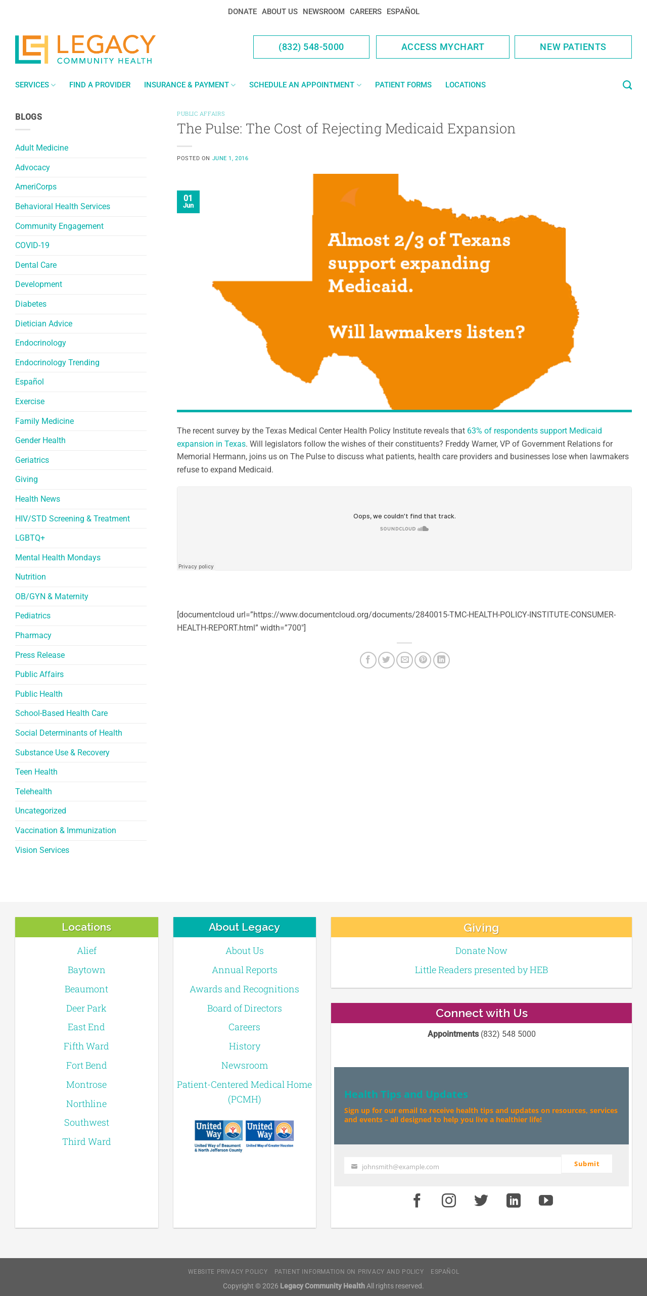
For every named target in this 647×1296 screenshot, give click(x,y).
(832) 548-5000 (311, 46)
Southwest (86, 1122)
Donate (242, 11)
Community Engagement (59, 226)
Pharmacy (33, 635)
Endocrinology (40, 343)
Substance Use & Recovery (62, 752)
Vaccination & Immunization (65, 830)
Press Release (40, 655)
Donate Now (481, 950)
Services (35, 85)
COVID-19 (32, 245)
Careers (366, 11)
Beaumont (86, 989)
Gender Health (40, 440)
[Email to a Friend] (404, 660)
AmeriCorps (36, 186)
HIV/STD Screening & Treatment (72, 518)
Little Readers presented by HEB (481, 970)
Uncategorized (40, 810)
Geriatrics (32, 460)
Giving (26, 479)
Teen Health (36, 772)
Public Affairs (39, 674)
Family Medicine (44, 421)
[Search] (627, 85)
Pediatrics (33, 615)
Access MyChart (443, 46)
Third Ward (86, 1141)
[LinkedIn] (441, 660)
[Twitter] (386, 660)
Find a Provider (99, 84)
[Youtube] (546, 1197)
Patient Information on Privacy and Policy (349, 1268)
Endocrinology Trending (57, 362)
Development (38, 284)
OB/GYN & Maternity (51, 596)
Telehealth (33, 791)
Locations (465, 84)
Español (403, 11)
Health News (37, 499)
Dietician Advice (43, 323)
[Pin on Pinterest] (422, 660)
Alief (87, 950)
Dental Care (36, 265)
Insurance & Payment (190, 85)
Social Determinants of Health (68, 733)
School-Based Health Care (61, 713)
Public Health (39, 694)
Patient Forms (403, 84)
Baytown (87, 970)
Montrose (86, 1084)
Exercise (29, 401)
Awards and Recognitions (244, 989)
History (244, 1046)
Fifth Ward (86, 1046)
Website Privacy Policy (227, 1268)
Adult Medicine (41, 148)
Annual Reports (245, 970)
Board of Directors (244, 1008)
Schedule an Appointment (305, 85)
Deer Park (86, 1008)
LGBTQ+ (30, 538)
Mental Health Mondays (58, 557)
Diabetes (31, 304)
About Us (280, 11)
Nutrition (30, 577)
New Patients (573, 46)
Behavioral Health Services (62, 206)
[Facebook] (368, 660)
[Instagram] (449, 1197)
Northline (86, 1103)
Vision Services (42, 850)
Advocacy (32, 167)
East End (86, 1027)
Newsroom (324, 11)
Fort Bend (86, 1065)
